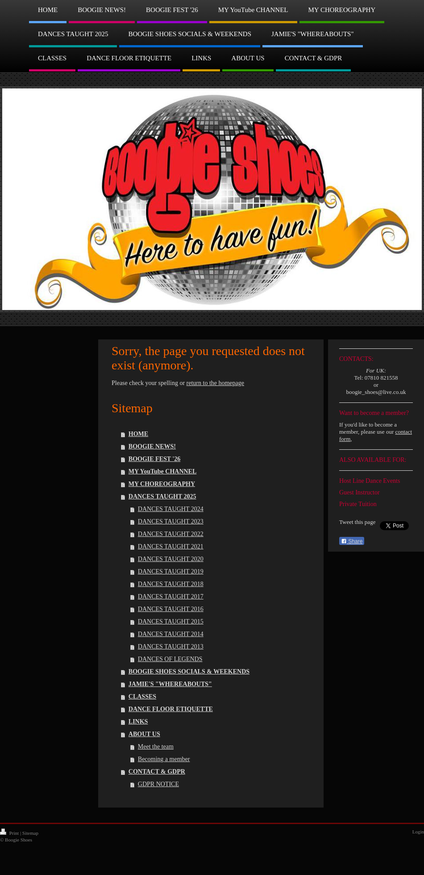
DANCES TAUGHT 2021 (171, 546)
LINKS (138, 721)
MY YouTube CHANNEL (162, 471)
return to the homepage (215, 383)
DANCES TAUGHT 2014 (171, 634)
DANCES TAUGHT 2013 (171, 646)
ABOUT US (144, 734)
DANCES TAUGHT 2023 (171, 521)
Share (351, 541)
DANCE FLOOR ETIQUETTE (171, 709)
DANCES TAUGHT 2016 (171, 609)
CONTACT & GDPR (157, 771)
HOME (138, 434)
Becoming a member (164, 759)
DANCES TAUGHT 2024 (171, 509)
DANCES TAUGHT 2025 (162, 496)
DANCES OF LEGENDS (170, 659)
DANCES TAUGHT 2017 (171, 596)
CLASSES (142, 696)
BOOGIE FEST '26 (154, 459)
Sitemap (30, 833)
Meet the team (156, 746)
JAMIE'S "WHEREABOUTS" (170, 684)
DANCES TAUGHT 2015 (171, 621)
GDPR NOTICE (158, 784)
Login (418, 831)
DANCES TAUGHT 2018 (171, 584)
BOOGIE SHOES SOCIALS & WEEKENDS (189, 671)
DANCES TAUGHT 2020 (171, 559)
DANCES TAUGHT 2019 (171, 571)
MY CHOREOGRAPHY (162, 484)
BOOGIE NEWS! (152, 446)
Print (10, 833)
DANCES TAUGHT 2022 (171, 534)
